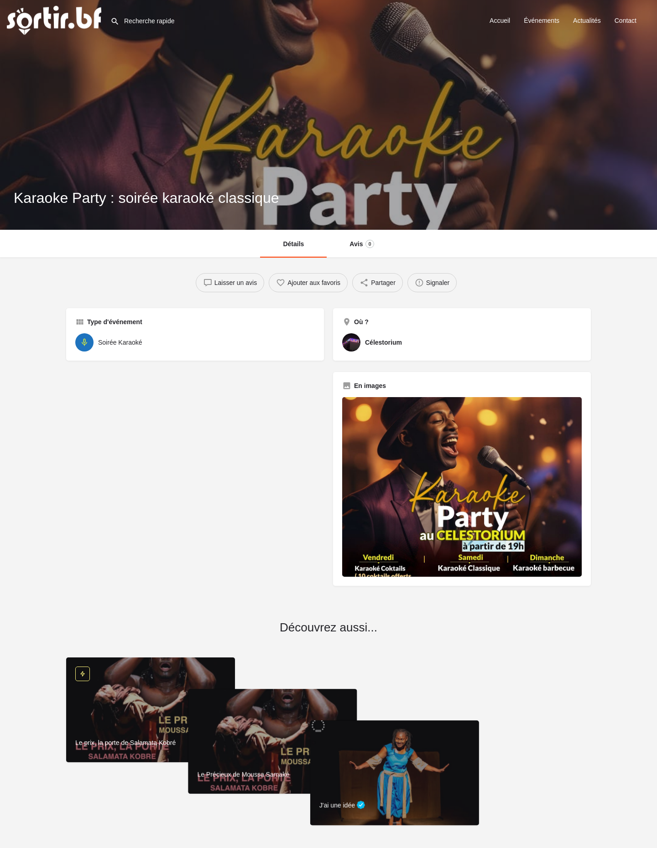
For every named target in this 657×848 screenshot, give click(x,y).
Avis (361, 244)
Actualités (587, 20)
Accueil (500, 20)
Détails (293, 244)
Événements (541, 20)
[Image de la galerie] (462, 487)
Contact (625, 20)
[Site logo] (55, 19)
